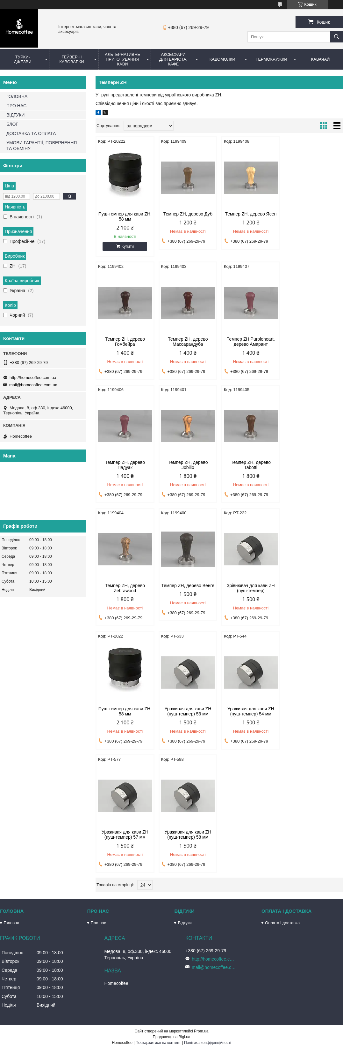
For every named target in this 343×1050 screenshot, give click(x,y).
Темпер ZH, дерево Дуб (187, 213)
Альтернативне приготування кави (122, 59)
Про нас (98, 799)
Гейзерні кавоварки (71, 59)
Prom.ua (201, 908)
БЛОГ (12, 124)
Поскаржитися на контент (158, 919)
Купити (128, 246)
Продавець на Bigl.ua (171, 913)
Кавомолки (222, 59)
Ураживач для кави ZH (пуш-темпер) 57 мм (313, 588)
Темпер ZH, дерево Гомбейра (313, 216)
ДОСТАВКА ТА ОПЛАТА (31, 133)
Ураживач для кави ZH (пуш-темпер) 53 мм (187, 588)
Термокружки (271, 59)
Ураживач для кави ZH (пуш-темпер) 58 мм (125, 711)
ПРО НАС (16, 105)
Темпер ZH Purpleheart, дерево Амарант (188, 341)
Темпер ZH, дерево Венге (250, 462)
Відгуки (184, 799)
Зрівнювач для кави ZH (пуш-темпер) (313, 465)
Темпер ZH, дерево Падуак (251, 341)
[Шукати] (336, 36)
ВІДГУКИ (15, 114)
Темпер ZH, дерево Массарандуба (125, 341)
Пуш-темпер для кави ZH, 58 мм (125, 216)
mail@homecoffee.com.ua (33, 384)
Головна (11, 799)
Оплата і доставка (282, 799)
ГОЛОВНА (16, 96)
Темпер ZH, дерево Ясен (250, 213)
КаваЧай (320, 59)
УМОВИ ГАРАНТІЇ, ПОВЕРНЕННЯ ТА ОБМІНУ (41, 145)
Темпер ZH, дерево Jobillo (313, 341)
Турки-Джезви (22, 59)
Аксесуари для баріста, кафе (173, 59)
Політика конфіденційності (207, 919)
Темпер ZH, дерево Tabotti (125, 465)
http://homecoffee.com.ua (33, 377)
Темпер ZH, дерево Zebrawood (188, 465)
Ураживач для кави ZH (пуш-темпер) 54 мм (250, 588)
